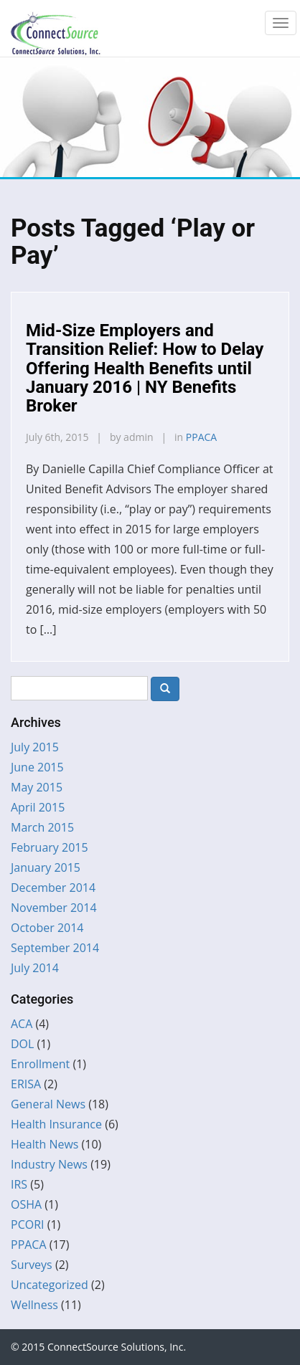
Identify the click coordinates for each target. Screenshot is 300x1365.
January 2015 (45, 867)
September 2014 (55, 948)
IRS (19, 1184)
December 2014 (53, 887)
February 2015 (49, 847)
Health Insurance (56, 1124)
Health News (44, 1144)
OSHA (26, 1204)
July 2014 (35, 968)
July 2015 (35, 747)
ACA (21, 1024)
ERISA (26, 1084)
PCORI (27, 1224)
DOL (22, 1044)
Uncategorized (49, 1285)
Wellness (34, 1305)
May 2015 (36, 787)
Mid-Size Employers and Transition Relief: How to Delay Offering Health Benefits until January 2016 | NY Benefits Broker (144, 368)
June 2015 (37, 767)
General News (48, 1104)
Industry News (49, 1164)
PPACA (201, 437)
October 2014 (47, 928)
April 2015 (38, 807)
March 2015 (42, 827)
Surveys (31, 1265)
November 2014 (54, 907)
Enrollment (40, 1064)
